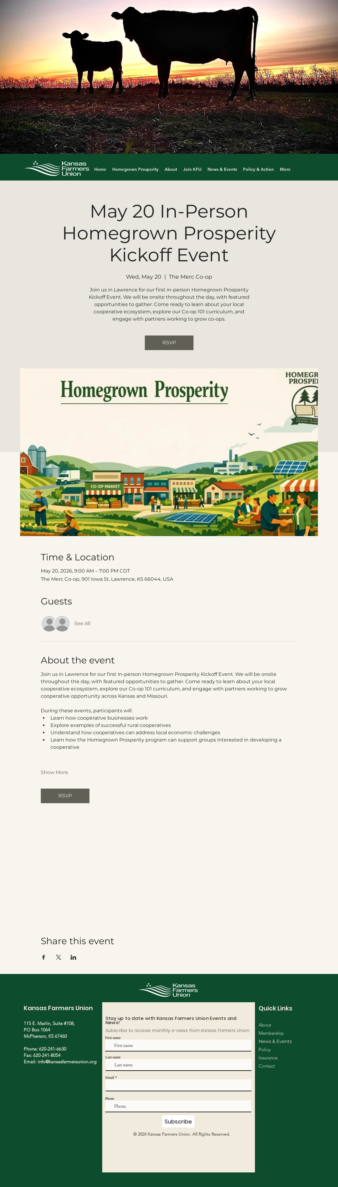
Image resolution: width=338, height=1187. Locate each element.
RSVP (169, 343)
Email (110, 1077)
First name (113, 1038)
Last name (113, 1057)
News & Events (275, 1041)
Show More (54, 772)
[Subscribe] (178, 1121)
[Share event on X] (58, 957)
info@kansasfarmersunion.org (67, 1062)
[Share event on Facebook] (44, 957)
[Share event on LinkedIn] (73, 957)
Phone (109, 1098)
